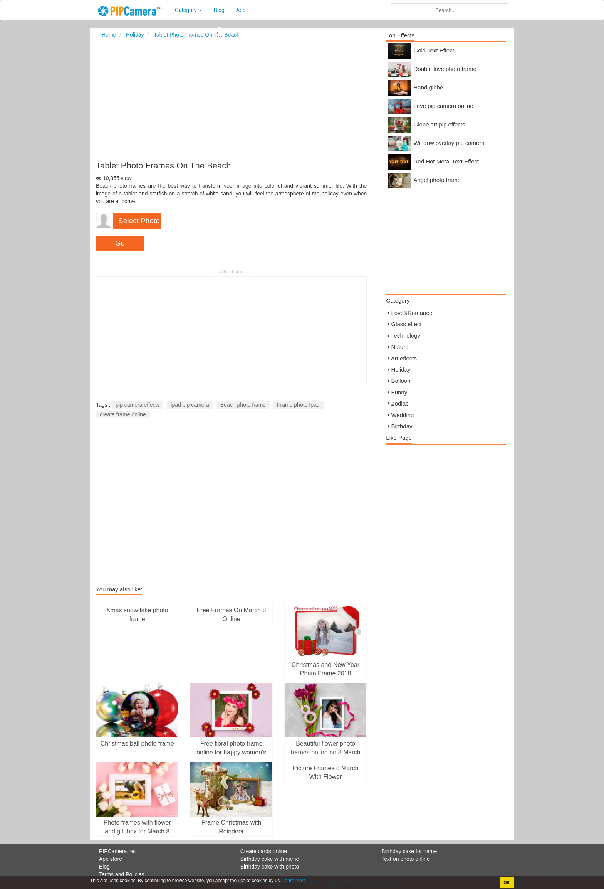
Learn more (293, 880)
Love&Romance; (412, 313)
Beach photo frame (243, 405)
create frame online (123, 414)
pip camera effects (137, 405)
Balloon (401, 380)
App (241, 10)
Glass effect (406, 324)
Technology (405, 335)
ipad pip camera (190, 405)
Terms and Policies (121, 874)
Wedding (402, 415)
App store (110, 859)
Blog (219, 10)
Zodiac (400, 403)
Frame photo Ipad (298, 405)
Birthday (402, 426)
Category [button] (188, 10)
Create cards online (263, 851)
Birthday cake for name (409, 851)
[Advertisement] (302, 99)
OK (506, 882)
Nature (400, 346)
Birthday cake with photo (269, 867)
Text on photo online (405, 859)
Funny (399, 392)
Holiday (401, 369)
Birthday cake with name (269, 859)
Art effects (404, 358)
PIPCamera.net (117, 851)
